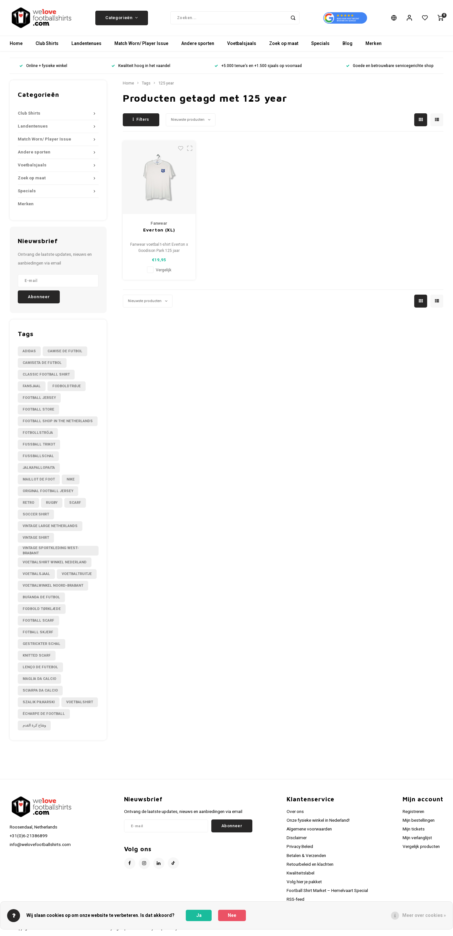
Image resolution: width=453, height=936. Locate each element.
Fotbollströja (38, 432)
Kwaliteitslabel (300, 873)
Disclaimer (297, 838)
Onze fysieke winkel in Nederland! (318, 820)
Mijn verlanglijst (417, 838)
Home (16, 43)
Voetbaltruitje (77, 574)
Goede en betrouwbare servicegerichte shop (390, 66)
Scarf (75, 502)
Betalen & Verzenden (306, 855)
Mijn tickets (414, 829)
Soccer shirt (36, 514)
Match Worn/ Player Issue (141, 43)
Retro (28, 502)
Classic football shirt (46, 374)
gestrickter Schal (41, 644)
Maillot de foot (39, 479)
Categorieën (121, 18)
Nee (232, 915)
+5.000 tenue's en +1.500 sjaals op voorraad (258, 66)
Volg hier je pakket (304, 882)
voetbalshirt (79, 702)
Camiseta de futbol (42, 363)
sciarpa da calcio (40, 690)
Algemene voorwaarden (309, 829)
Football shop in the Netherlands (58, 421)
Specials (320, 43)
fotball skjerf (38, 632)
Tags (146, 83)
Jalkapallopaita (39, 467)
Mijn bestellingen (419, 820)
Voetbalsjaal (36, 574)
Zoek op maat (283, 43)
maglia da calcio (39, 679)
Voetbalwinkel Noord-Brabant (53, 585)
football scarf (38, 620)
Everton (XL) (159, 229)
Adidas (29, 351)
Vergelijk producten (421, 846)
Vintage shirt (36, 537)
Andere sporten (197, 43)
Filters (141, 119)
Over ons (295, 811)
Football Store (38, 409)
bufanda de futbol (41, 597)
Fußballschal (38, 456)
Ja (199, 915)
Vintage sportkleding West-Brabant (51, 551)
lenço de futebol (40, 667)
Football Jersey (39, 397)
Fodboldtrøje (66, 386)
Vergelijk (163, 270)
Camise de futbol (64, 351)
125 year (166, 83)
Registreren (413, 811)
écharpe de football (44, 713)
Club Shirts (47, 43)
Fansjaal (32, 386)
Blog (347, 43)
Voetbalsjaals (241, 43)
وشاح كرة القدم (34, 725)
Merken (373, 43)
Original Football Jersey (48, 491)
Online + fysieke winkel (43, 66)
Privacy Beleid (300, 846)
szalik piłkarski (39, 702)
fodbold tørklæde (42, 609)
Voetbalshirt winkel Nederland (55, 562)
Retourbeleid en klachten (310, 864)
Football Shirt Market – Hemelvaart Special (327, 890)
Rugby (52, 502)
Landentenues (86, 43)
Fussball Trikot (39, 444)
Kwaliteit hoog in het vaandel (140, 66)
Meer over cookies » (424, 915)
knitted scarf (37, 655)
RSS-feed (295, 899)
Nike (71, 479)
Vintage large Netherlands (50, 526)
